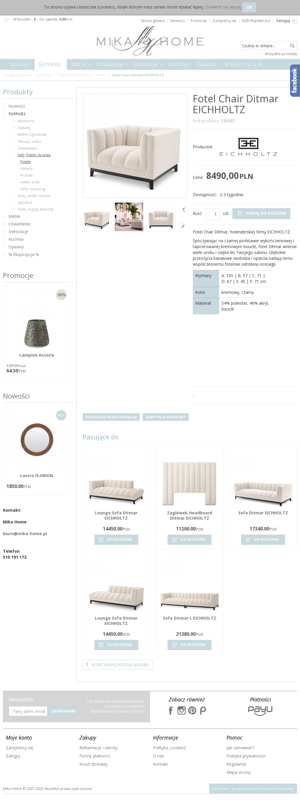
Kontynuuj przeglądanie (117, 664)
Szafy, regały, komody (36, 209)
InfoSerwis (220, 788)
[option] (97, 217)
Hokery (27, 168)
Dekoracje (146, 64)
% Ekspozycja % (243, 64)
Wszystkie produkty (281, 53)
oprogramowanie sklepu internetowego (262, 788)
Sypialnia (25, 202)
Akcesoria (26, 120)
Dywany (206, 64)
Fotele (26, 161)
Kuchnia (177, 64)
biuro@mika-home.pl (25, 533)
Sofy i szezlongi (33, 189)
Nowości (20, 64)
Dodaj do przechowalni (111, 417)
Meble (78, 64)
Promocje (18, 275)
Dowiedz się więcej (223, 7)
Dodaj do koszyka (261, 213)
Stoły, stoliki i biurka (34, 195)
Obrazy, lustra (29, 141)
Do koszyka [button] (115, 539)
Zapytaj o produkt (166, 417)
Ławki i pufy (30, 181)
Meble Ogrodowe (32, 134)
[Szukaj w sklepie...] (269, 45)
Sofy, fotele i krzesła (34, 154)
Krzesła (27, 175)
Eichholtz (50, 64)
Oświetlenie (110, 64)
